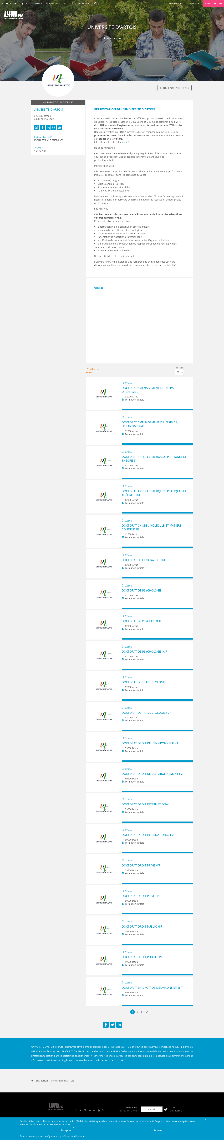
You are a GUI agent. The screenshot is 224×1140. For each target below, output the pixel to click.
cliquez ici (79, 1136)
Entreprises (82, 3)
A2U (128, 142)
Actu (67, 3)
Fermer (205, 1118)
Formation (53, 3)
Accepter (66, 1130)
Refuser (158, 1130)
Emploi (38, 3)
